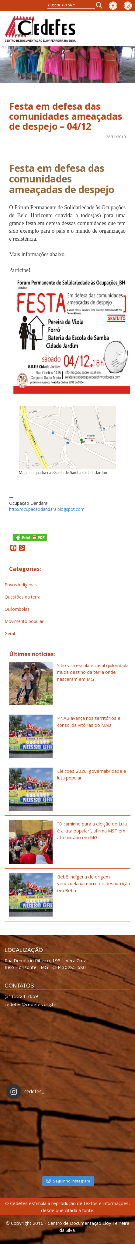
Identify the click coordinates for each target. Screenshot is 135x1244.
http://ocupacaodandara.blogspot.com (47, 509)
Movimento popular (24, 621)
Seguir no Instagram (68, 1181)
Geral (10, 633)
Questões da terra (22, 597)
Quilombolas (17, 609)
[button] (101, 5)
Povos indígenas (21, 585)
